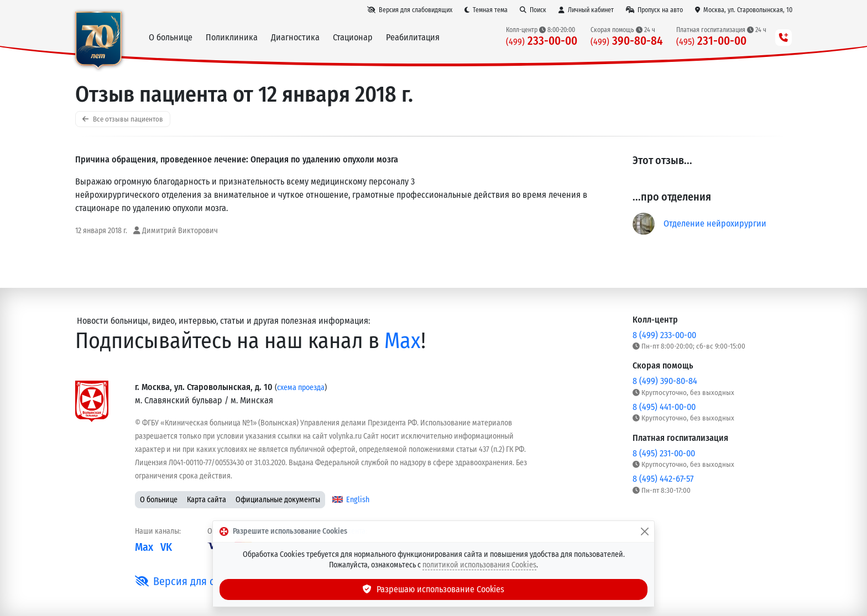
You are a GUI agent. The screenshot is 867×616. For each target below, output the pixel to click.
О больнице (158, 499)
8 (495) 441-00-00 (664, 407)
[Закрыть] (645, 531)
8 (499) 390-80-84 (665, 381)
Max (402, 341)
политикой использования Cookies (479, 565)
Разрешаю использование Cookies (433, 589)
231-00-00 (711, 41)
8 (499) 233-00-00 (664, 335)
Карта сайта (206, 499)
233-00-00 (541, 41)
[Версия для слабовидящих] (409, 10)
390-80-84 (627, 41)
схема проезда (301, 387)
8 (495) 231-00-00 (664, 453)
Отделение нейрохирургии (715, 223)
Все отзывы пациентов (122, 119)
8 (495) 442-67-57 (663, 478)
